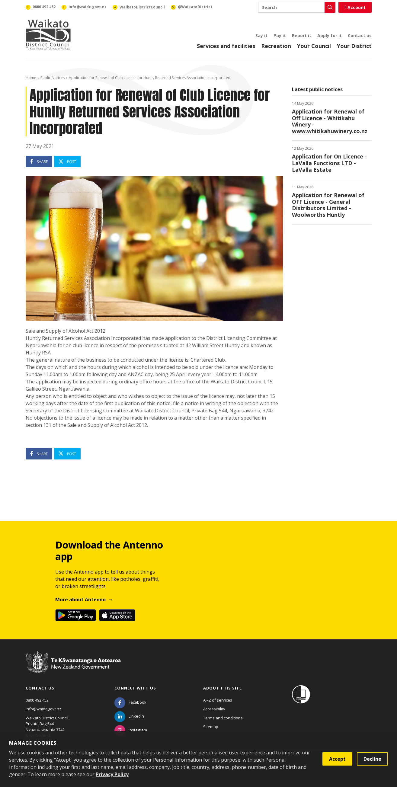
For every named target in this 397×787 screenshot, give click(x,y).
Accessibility (214, 709)
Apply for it (329, 35)
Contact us (360, 35)
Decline (372, 759)
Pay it (280, 35)
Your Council (314, 46)
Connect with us (135, 688)
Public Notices (52, 77)
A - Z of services (217, 700)
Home (31, 77)
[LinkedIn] (129, 716)
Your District (354, 46)
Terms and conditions (223, 718)
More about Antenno (80, 599)
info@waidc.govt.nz (43, 709)
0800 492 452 (37, 700)
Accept (337, 759)
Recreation (276, 46)
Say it (261, 35)
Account (354, 7)
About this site (222, 688)
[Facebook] (130, 702)
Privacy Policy (112, 774)
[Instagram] (130, 730)
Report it (301, 35)
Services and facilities (226, 46)
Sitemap (210, 726)
